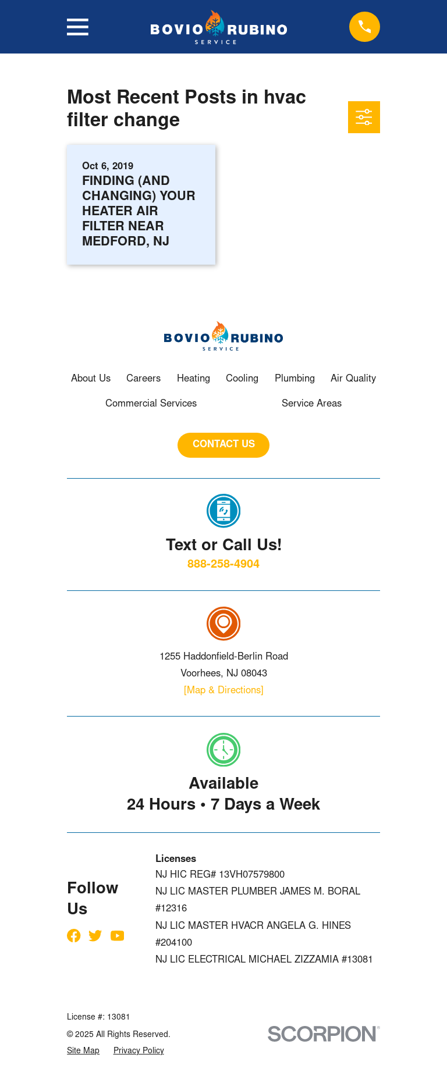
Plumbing (295, 379)
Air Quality (353, 379)
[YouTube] (117, 935)
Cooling (242, 379)
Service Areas (312, 404)
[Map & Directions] (224, 691)
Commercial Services (151, 404)
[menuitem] (83, 1052)
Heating (193, 379)
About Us (91, 379)
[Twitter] (95, 935)
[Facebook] (73, 935)
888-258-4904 (223, 565)
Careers (143, 379)
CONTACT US (224, 445)
